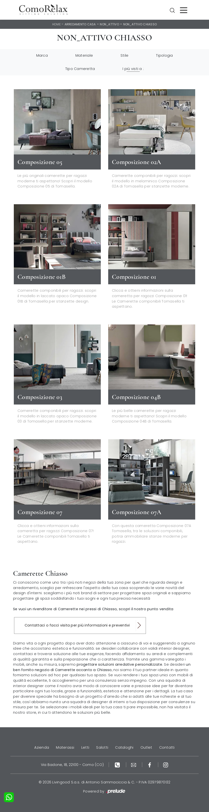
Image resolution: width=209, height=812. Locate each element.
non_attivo (109, 24)
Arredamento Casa (80, 24)
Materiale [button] (84, 55)
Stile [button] (124, 55)
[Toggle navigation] (183, 9)
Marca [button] (42, 55)
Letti (85, 747)
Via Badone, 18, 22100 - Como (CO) (72, 764)
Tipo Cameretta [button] (80, 68)
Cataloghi (124, 747)
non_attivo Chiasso (140, 24)
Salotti (102, 747)
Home (56, 24)
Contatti (167, 747)
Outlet (146, 747)
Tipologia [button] (164, 55)
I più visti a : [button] (133, 68)
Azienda (41, 747)
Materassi (65, 747)
